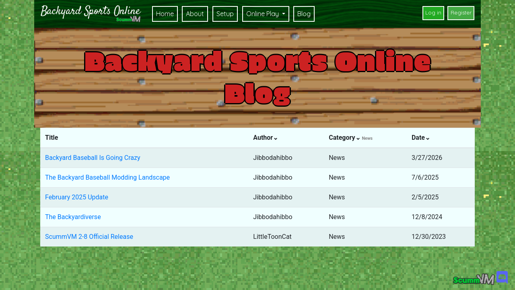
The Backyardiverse (73, 217)
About (195, 14)
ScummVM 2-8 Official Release (89, 236)
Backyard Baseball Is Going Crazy (92, 158)
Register (461, 12)
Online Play (263, 14)
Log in (433, 12)
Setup (225, 14)
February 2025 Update (76, 197)
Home (165, 14)
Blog (304, 14)
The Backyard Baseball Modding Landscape (107, 177)
